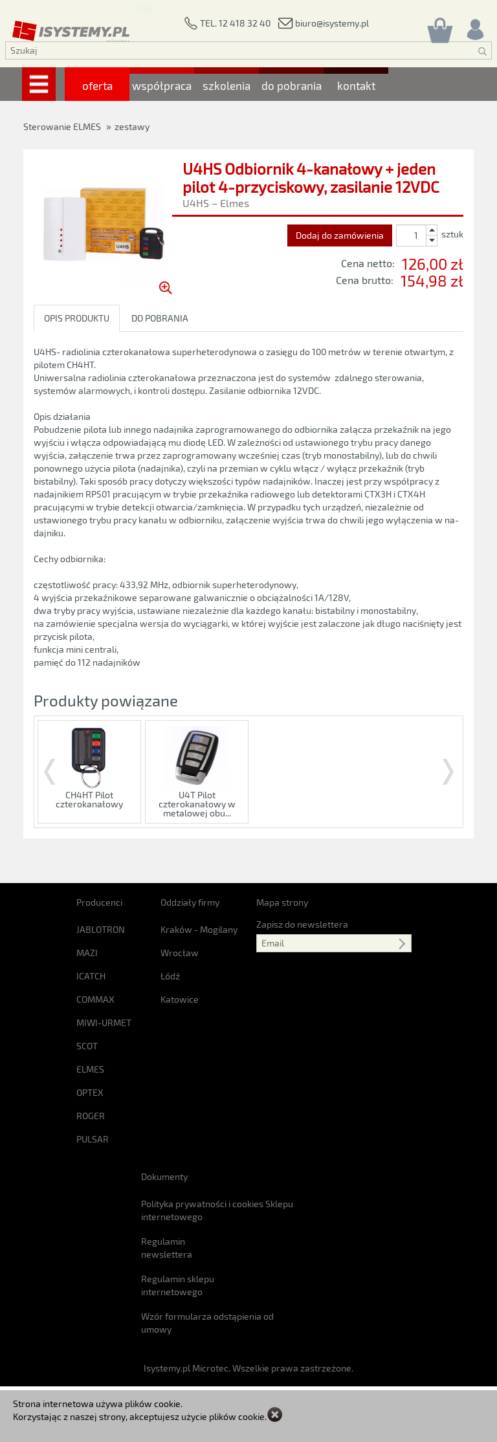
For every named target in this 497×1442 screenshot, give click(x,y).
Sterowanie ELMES (62, 126)
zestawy (132, 126)
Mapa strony (282, 881)
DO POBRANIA (159, 317)
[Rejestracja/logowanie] (474, 26)
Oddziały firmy (189, 881)
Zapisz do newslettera (302, 903)
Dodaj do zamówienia (340, 235)
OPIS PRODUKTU (76, 317)
